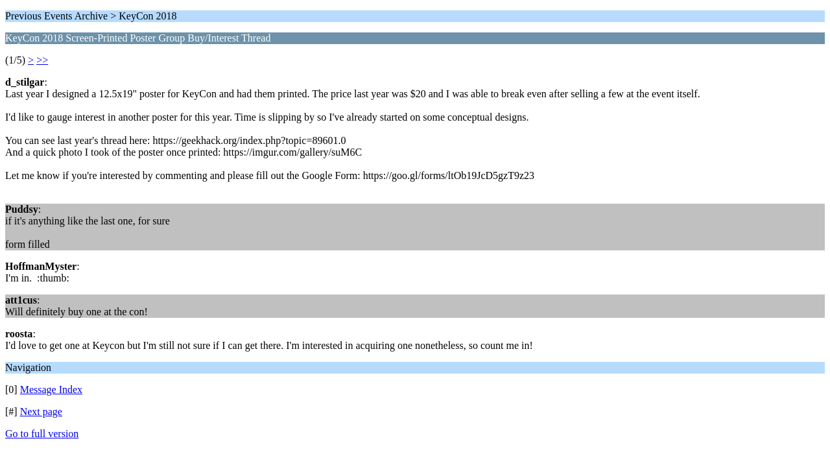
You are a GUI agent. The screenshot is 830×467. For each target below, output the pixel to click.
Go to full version (41, 433)
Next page (41, 411)
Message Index (51, 389)
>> (42, 60)
